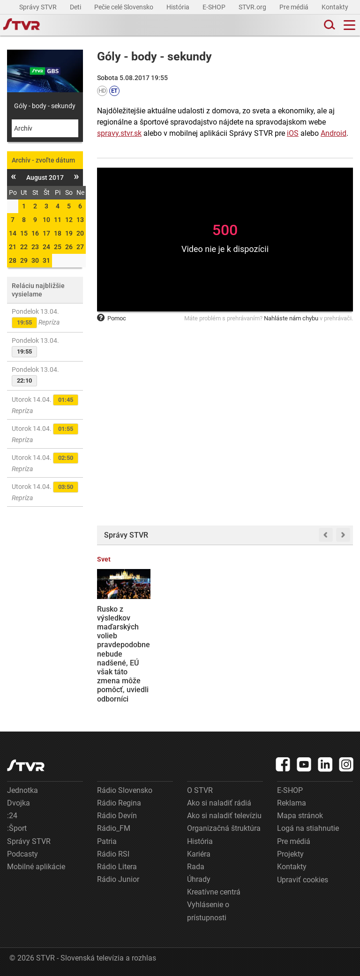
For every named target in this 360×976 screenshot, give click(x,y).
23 (35, 247)
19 (69, 233)
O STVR (200, 790)
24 (46, 247)
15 (24, 233)
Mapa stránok (300, 815)
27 (80, 247)
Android (333, 133)
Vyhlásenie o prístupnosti (208, 911)
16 (35, 233)
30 (35, 260)
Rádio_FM (113, 828)
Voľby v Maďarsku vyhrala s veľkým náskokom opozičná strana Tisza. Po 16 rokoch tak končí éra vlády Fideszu (255, 650)
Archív (23, 128)
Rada (195, 866)
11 (57, 219)
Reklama (291, 803)
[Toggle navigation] (349, 25)
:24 (12, 815)
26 (69, 247)
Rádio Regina (119, 803)
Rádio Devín (117, 815)
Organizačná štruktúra (224, 828)
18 (57, 233)
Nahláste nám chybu (291, 318)
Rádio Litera (117, 866)
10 (46, 219)
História (178, 7)
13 (80, 219)
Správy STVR (38, 7)
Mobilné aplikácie (36, 866)
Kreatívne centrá (213, 891)
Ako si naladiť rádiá (219, 803)
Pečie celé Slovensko (124, 7)
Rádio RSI (113, 854)
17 (46, 233)
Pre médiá (294, 7)
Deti (76, 7)
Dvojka (18, 803)
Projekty (290, 854)
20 (80, 233)
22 (24, 247)
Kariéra (198, 854)
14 (12, 233)
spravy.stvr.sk (119, 133)
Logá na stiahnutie (308, 828)
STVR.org (253, 7)
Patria (107, 841)
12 (69, 219)
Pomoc (111, 318)
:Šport (17, 828)
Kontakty (335, 7)
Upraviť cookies (302, 879)
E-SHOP (214, 7)
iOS (293, 133)
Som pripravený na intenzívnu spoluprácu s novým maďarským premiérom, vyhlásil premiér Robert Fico (191, 645)
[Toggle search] (328, 25)
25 (57, 247)
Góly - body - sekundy (44, 106)
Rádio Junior (118, 879)
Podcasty (22, 854)
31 (46, 260)
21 (12, 247)
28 (12, 260)
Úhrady (198, 879)
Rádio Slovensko (124, 790)
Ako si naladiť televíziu (224, 815)
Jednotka (22, 790)
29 (24, 260)
